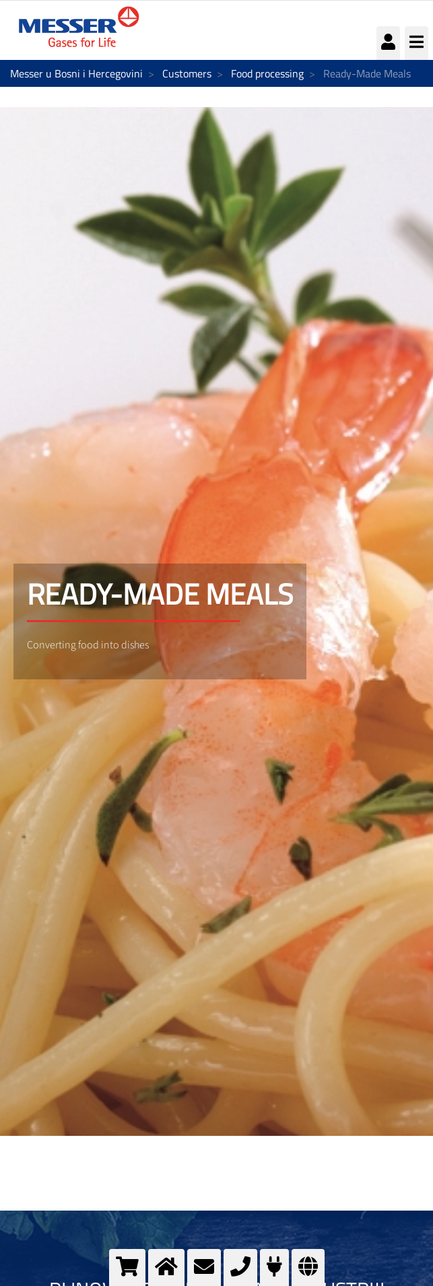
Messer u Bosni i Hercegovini (76, 73)
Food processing (267, 73)
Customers (186, 73)
